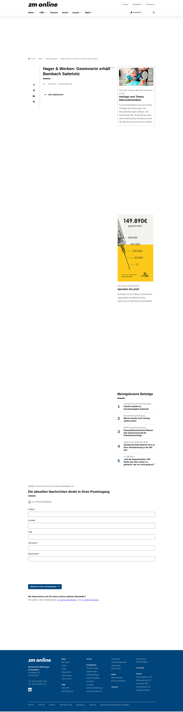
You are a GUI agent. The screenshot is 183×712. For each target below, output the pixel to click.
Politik (64, 666)
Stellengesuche (142, 681)
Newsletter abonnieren (43, 587)
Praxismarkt (140, 684)
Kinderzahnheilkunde (94, 688)
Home (31, 59)
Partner (31, 705)
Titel (30, 533)
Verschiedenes (142, 687)
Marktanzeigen (117, 678)
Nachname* (33, 554)
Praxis (64, 669)
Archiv (67, 12)
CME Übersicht (67, 691)
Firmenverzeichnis (118, 681)
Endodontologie (92, 675)
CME (42, 12)
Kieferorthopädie (93, 678)
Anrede (31, 521)
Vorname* (33, 544)
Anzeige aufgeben (143, 690)
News (31, 12)
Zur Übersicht (56, 95)
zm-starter (140, 668)
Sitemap (92, 705)
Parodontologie (92, 668)
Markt (91, 12)
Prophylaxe (115, 659)
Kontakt (125, 4)
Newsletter (150, 4)
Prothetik (90, 682)
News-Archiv (67, 679)
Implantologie (91, 672)
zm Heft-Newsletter (90, 600)
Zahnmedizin (66, 676)
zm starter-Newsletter (67, 600)
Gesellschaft (66, 672)
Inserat (78, 12)
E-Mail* (31, 510)
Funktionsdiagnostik (119, 663)
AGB (40, 705)
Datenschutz (64, 705)
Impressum (80, 705)
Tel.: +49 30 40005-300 (37, 682)
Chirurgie (90, 685)
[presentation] (47, 572)
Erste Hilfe (66, 688)
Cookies (52, 705)
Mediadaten (137, 4)
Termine (55, 12)
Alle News (65, 663)
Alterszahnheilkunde (94, 691)
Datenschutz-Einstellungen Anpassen (114, 705)
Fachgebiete (91, 665)
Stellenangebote (142, 677)
